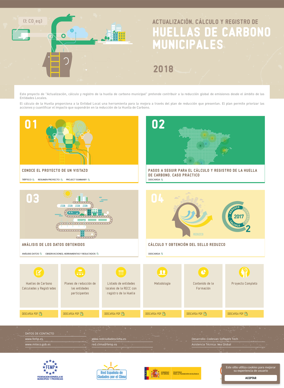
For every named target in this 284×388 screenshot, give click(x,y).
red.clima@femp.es (104, 344)
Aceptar (250, 378)
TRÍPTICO (26, 179)
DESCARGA (154, 179)
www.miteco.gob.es (38, 344)
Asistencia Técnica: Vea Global (211, 344)
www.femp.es (34, 339)
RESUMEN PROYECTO (49, 179)
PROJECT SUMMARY (76, 179)
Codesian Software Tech (222, 339)
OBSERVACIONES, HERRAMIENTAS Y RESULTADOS (70, 253)
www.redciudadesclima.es (109, 339)
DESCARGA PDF (30, 314)
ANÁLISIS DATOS (30, 253)
